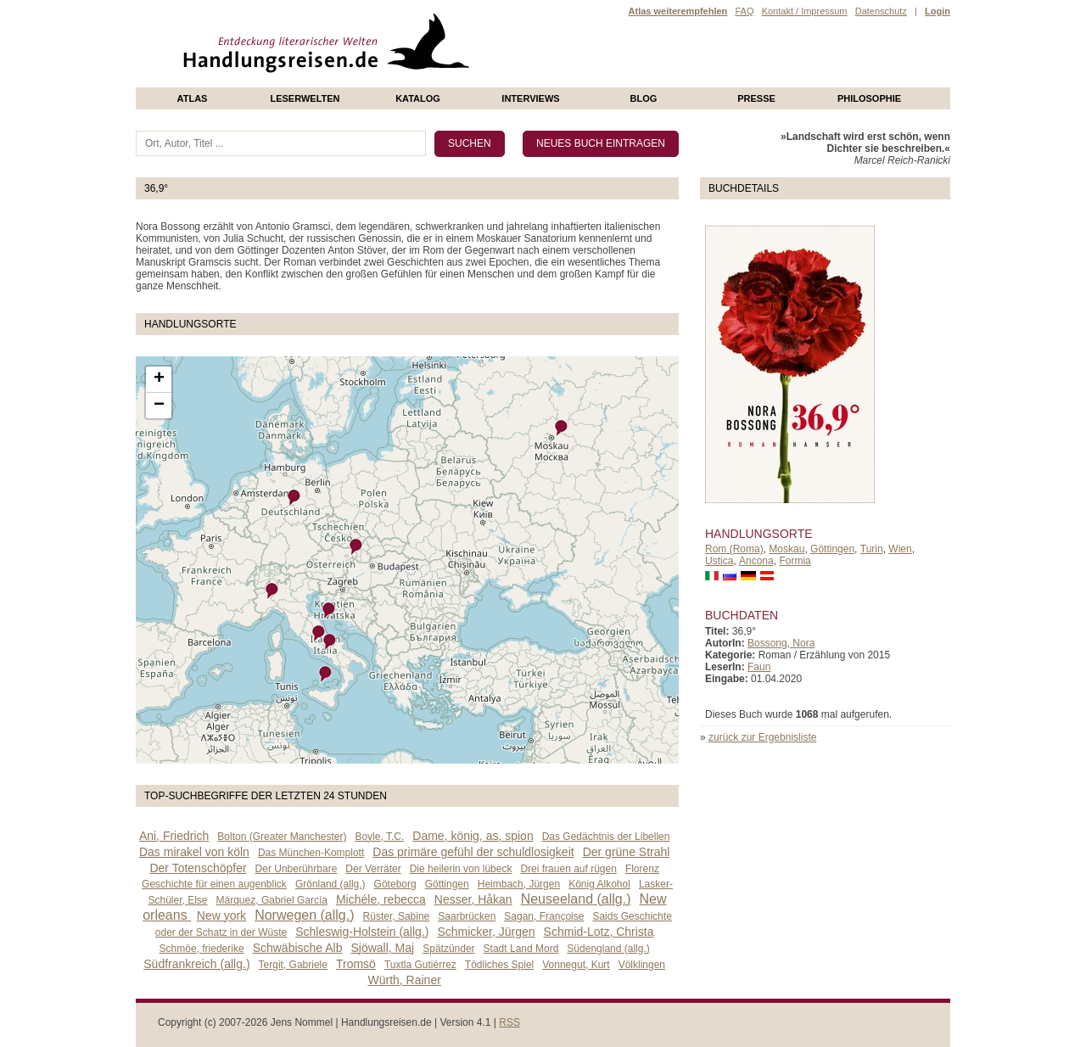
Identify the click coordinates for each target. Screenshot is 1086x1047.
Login (937, 11)
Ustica (719, 561)
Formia (794, 561)
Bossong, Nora (780, 643)
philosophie (869, 98)
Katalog (417, 98)
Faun (758, 667)
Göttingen (832, 549)
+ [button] (159, 379)
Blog (644, 98)
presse (756, 98)
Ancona (756, 561)
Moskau (786, 549)
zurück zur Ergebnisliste (762, 737)
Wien (899, 549)
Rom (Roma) (734, 549)
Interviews (530, 98)
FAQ (744, 11)
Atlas (192, 98)
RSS (509, 1022)
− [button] (159, 405)
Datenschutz (881, 11)
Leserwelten (304, 98)
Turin (871, 549)
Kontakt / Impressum (805, 11)
